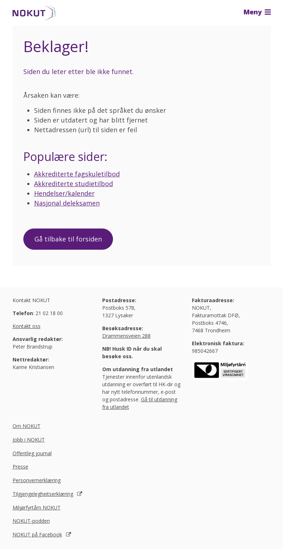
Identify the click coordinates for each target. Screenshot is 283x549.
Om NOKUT (27, 426)
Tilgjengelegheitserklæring (43, 493)
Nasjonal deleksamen (67, 203)
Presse (20, 466)
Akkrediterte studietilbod (73, 183)
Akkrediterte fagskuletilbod (77, 174)
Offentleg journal (32, 453)
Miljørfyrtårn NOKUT (37, 507)
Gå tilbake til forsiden (68, 239)
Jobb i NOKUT (29, 439)
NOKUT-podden (31, 520)
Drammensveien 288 (126, 335)
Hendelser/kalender (64, 193)
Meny (257, 12)
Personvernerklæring (37, 480)
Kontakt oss (27, 326)
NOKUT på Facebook (37, 534)
